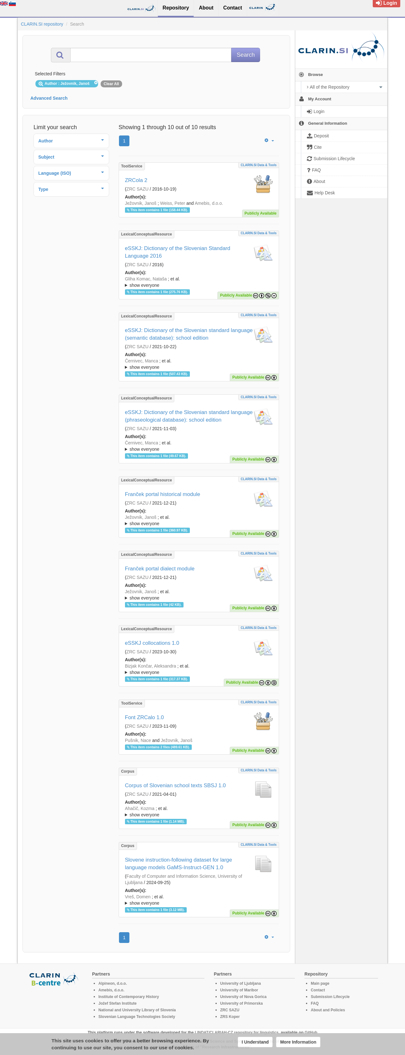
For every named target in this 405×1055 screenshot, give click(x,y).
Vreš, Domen (138, 896)
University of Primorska (241, 1003)
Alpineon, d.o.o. (112, 983)
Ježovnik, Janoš (141, 203)
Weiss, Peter (172, 203)
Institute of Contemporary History (128, 997)
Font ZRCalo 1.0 (144, 717)
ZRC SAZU (137, 189)
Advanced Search (49, 98)
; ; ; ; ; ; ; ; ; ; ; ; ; (199, 900)
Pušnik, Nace (138, 740)
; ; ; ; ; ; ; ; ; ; (199, 811)
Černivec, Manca (141, 360)
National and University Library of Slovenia (137, 1010)
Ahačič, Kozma (139, 808)
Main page (320, 983)
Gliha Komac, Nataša (146, 278)
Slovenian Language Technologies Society (136, 1016)
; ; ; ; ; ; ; (199, 594)
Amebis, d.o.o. (209, 203)
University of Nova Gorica (243, 997)
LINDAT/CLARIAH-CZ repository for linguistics (236, 1032)
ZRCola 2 (136, 180)
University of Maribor (239, 990)
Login (386, 3)
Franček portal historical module (162, 494)
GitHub (311, 1032)
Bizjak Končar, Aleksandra (150, 666)
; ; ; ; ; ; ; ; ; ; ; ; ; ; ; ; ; (199, 364)
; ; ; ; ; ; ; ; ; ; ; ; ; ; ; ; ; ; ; (199, 669)
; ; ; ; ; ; (199, 520)
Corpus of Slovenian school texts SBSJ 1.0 (175, 785)
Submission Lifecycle (330, 997)
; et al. (199, 282)
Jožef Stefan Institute (117, 1003)
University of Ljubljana (240, 983)
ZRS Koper (230, 1016)
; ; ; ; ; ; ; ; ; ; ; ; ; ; (199, 282)
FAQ (315, 1003)
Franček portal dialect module (160, 569)
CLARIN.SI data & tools (259, 165)
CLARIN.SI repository (42, 24)
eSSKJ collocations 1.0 (152, 643)
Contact (318, 990)
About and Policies (328, 1010)
